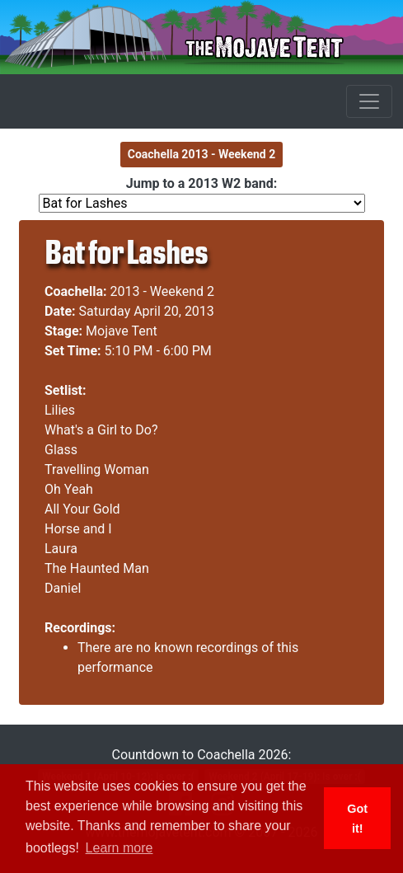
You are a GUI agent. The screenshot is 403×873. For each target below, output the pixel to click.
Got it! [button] (357, 818)
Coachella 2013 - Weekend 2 (202, 154)
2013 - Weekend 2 (162, 291)
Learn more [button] (119, 848)
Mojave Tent (121, 331)
